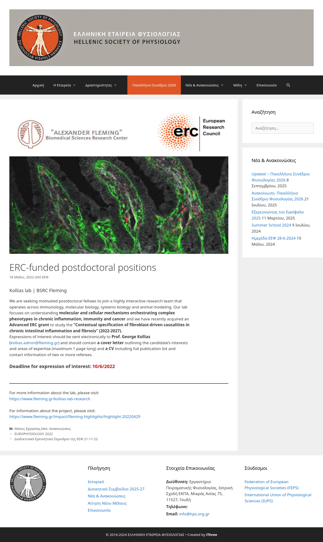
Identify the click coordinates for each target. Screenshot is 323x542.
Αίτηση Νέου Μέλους (107, 503)
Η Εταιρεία (67, 85)
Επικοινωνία (267, 85)
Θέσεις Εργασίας (27, 428)
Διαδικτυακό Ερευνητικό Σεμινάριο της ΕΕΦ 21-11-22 (56, 439)
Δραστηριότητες (103, 85)
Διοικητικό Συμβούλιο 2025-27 (116, 489)
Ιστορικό (96, 481)
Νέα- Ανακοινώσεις (56, 428)
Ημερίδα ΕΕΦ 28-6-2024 (274, 238)
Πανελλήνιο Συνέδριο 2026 (154, 85)
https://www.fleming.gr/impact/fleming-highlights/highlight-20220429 (74, 416)
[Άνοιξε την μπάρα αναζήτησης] (288, 85)
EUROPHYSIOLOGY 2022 (33, 434)
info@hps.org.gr (194, 514)
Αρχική (38, 85)
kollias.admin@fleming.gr (34, 342)
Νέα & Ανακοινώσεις (207, 85)
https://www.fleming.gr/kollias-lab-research (49, 398)
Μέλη (242, 85)
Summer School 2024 (271, 225)
